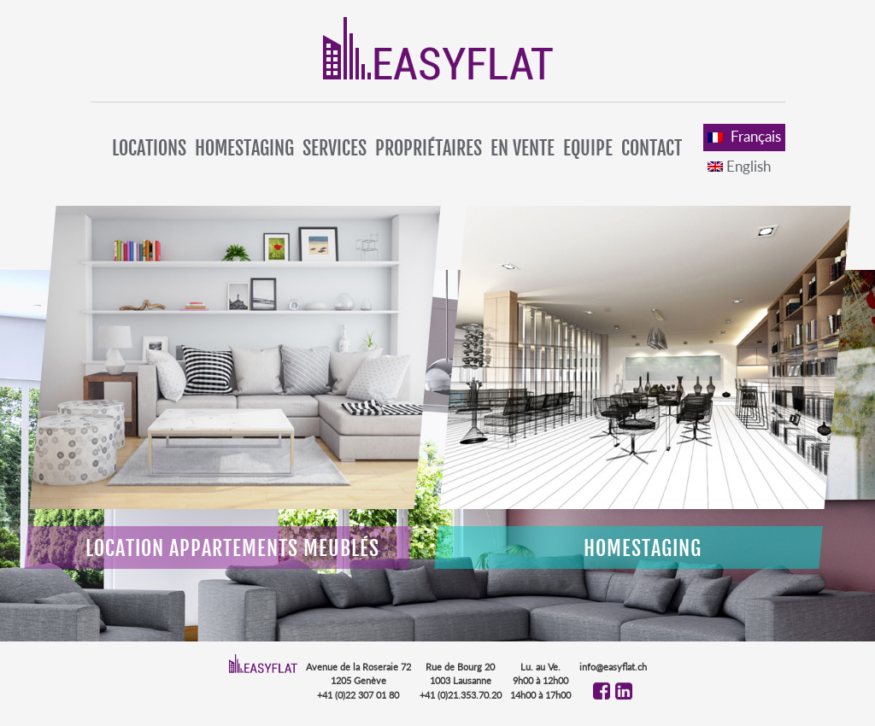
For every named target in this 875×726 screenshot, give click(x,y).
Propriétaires (428, 148)
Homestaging (244, 148)
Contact (651, 148)
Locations (149, 148)
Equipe (588, 148)
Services (334, 148)
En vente (522, 148)
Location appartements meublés (232, 548)
